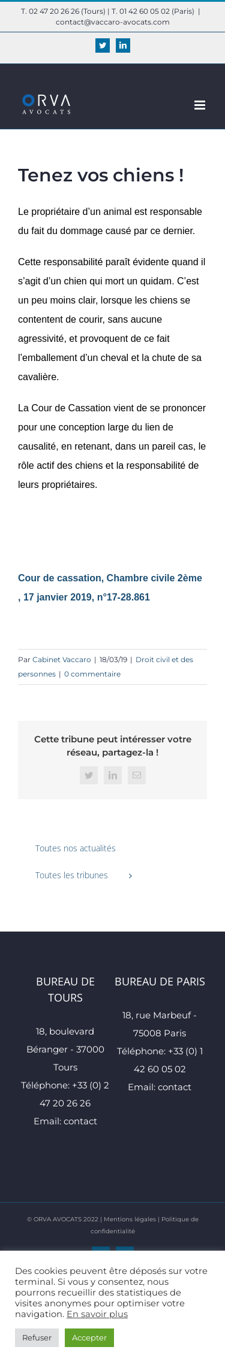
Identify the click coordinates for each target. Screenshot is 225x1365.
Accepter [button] (89, 1337)
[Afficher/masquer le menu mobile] (200, 105)
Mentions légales (130, 1219)
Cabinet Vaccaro (61, 659)
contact (80, 1121)
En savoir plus (97, 1314)
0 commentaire (92, 673)
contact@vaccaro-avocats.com (113, 21)
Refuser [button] (37, 1337)
